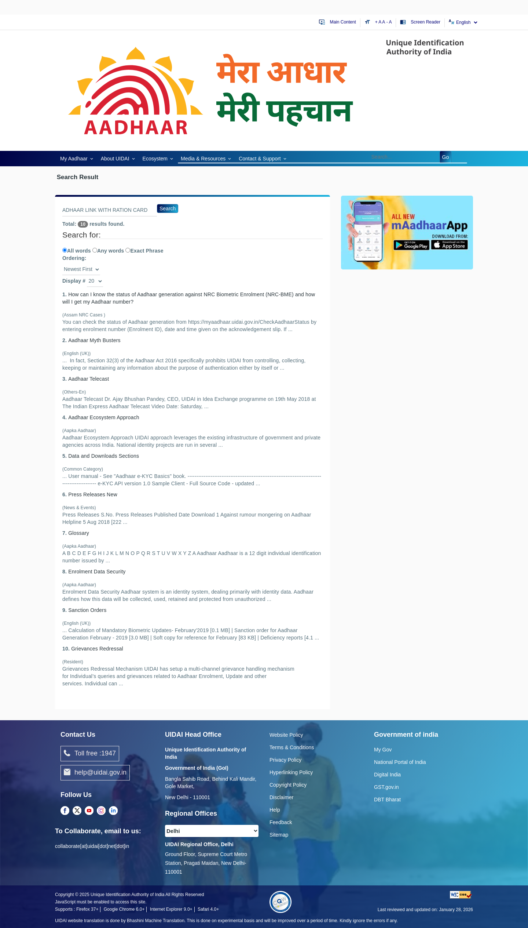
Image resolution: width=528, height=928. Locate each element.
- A (389, 22)
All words (76, 251)
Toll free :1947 (90, 753)
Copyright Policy (288, 785)
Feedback (281, 822)
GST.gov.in (386, 787)
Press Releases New (92, 494)
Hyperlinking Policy (291, 772)
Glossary (78, 533)
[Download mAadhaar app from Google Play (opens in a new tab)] (407, 232)
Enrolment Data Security (96, 571)
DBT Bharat (387, 799)
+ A (378, 22)
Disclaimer (281, 797)
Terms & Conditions (292, 747)
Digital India (387, 774)
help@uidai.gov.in (95, 772)
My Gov (383, 750)
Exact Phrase (144, 251)
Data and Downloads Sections (103, 456)
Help (275, 810)
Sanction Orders (87, 610)
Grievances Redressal (97, 649)
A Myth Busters (94, 340)
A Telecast (88, 379)
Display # (73, 281)
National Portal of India (400, 762)
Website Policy (286, 735)
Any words (108, 251)
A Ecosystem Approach (103, 417)
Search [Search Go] (168, 208)
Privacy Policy (285, 760)
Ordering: (74, 258)
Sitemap (279, 835)
